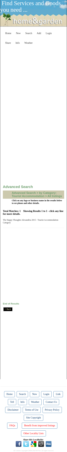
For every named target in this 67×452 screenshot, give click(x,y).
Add (39, 33)
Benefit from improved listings (39, 425)
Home (8, 33)
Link (58, 394)
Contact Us (51, 402)
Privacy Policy (52, 409)
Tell (12, 402)
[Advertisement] (33, 79)
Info (18, 43)
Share (8, 43)
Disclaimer (13, 409)
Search (28, 33)
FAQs (12, 425)
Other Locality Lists (33, 433)
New (18, 33)
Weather (28, 43)
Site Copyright (33, 417)
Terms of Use (31, 409)
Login (49, 33)
